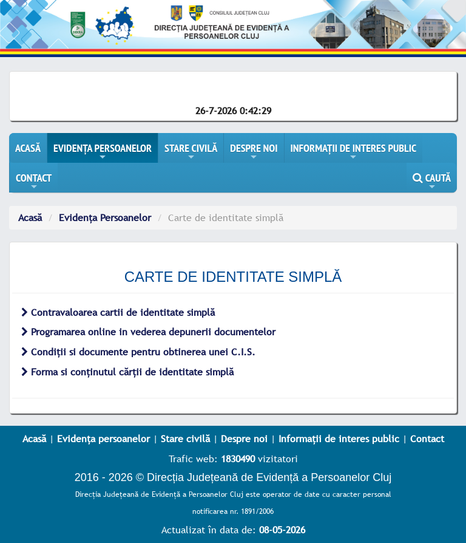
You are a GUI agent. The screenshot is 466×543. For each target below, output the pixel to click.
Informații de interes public (339, 438)
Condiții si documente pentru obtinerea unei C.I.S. (138, 351)
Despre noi (244, 438)
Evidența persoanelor (103, 438)
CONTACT (34, 182)
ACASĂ (28, 148)
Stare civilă (185, 438)
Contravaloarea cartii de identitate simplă (118, 312)
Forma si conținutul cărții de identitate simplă (127, 371)
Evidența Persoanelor (105, 217)
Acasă (30, 217)
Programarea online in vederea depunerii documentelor (148, 331)
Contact (427, 438)
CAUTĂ (432, 182)
